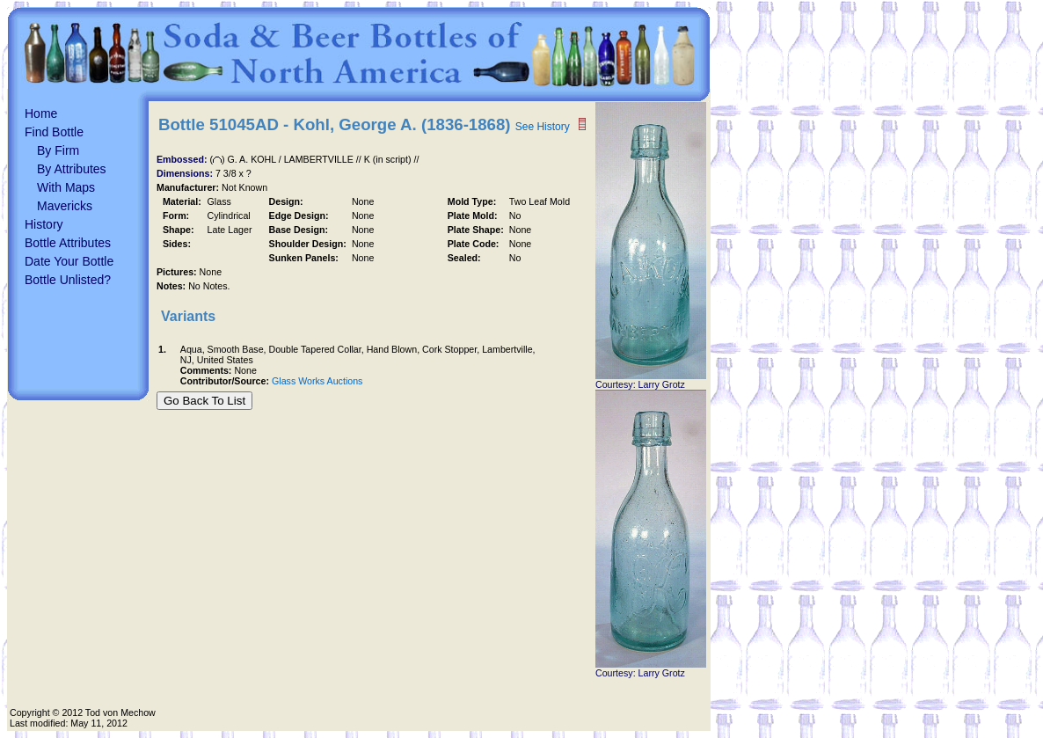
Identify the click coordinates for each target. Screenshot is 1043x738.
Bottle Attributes (68, 243)
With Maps (66, 187)
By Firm (58, 150)
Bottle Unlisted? (68, 280)
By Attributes (71, 169)
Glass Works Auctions (317, 381)
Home (41, 113)
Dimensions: (186, 173)
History (44, 224)
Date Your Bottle (69, 261)
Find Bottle (54, 132)
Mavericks (64, 206)
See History (542, 127)
